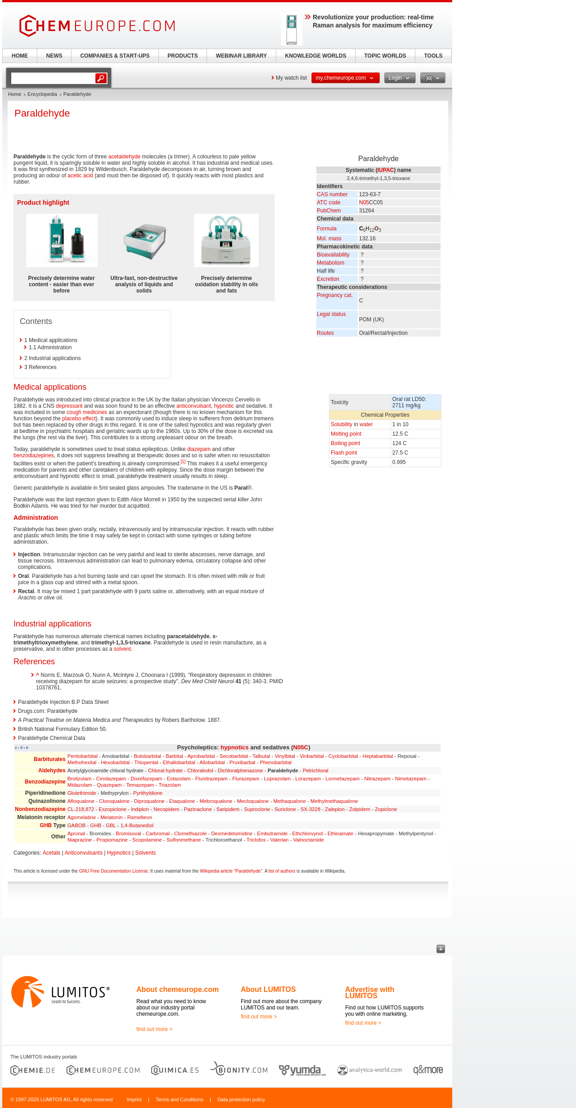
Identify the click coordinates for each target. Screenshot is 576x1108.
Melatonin (111, 817)
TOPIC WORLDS (385, 56)
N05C (300, 747)
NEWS (54, 56)
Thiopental (146, 762)
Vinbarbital (312, 756)
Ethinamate (341, 833)
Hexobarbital (115, 762)
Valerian (279, 839)
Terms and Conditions (179, 1099)
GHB (46, 825)
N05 (364, 202)
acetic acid (80, 175)
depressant (69, 406)
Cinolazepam (111, 778)
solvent (122, 649)
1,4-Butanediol (137, 825)
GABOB (77, 825)
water (366, 424)
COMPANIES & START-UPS (114, 56)
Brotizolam (80, 778)
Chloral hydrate (165, 770)
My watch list (291, 78)
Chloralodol (200, 770)
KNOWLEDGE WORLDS (315, 56)
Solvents (145, 853)
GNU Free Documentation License (113, 871)
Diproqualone (149, 801)
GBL (111, 825)
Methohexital (82, 762)
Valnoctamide (308, 839)
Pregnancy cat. (335, 295)
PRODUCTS (182, 56)
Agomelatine (82, 817)
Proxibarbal (243, 762)
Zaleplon (335, 809)
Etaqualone (182, 801)
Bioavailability (333, 255)
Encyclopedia (42, 94)
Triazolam (169, 785)
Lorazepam (308, 778)
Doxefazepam (146, 778)
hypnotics (234, 747)
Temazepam (140, 785)
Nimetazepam (411, 778)
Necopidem (166, 809)
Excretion (328, 279)
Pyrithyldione (147, 793)
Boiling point (345, 443)
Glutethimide (82, 793)
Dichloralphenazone (240, 770)
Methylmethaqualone (334, 801)
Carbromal (158, 833)
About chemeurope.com (177, 989)
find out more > (154, 1029)
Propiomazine (112, 839)
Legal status (331, 314)
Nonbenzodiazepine (40, 809)
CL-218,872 (81, 809)
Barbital (174, 756)
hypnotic (224, 406)
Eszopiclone (112, 809)
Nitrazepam (377, 778)
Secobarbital (234, 756)
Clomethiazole (190, 833)
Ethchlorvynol (307, 833)
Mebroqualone (216, 801)
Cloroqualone (114, 801)
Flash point (344, 453)
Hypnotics (119, 853)
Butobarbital (147, 756)
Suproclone (257, 809)
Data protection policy (241, 1099)
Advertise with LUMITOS (369, 993)
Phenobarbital (276, 762)
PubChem (329, 210)
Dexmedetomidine (231, 833)
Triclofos (256, 839)
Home (14, 94)
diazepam (199, 449)
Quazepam (109, 785)
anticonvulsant (193, 406)
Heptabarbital (378, 756)
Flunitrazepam (211, 778)
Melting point (346, 434)
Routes (325, 333)
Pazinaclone (198, 809)
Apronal (76, 833)
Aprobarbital (201, 756)
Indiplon (140, 809)
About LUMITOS (268, 989)
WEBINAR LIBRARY (241, 56)
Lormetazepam (342, 778)
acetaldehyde (124, 156)
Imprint (134, 1099)
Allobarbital (212, 762)
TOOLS (433, 56)
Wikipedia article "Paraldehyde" (231, 871)
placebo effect (79, 418)
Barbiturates (50, 759)
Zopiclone (386, 809)
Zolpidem (359, 809)
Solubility (341, 424)
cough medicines (87, 412)
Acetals (51, 853)
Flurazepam (245, 778)
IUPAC (386, 170)
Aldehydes (52, 770)
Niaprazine (80, 839)
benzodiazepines (34, 455)
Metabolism (330, 263)
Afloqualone (81, 801)
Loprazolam (277, 778)
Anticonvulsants (84, 853)
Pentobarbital (83, 756)
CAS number (332, 194)
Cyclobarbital (343, 756)
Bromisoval (128, 833)
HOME (20, 56)
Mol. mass (329, 238)
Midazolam (80, 785)
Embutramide (272, 833)
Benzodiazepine (45, 782)
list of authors (282, 871)
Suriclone (285, 809)
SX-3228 (310, 809)
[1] (182, 461)
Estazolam (179, 778)
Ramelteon (139, 817)
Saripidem (227, 809)
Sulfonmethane (183, 839)
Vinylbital (284, 756)
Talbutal (261, 756)
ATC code (328, 202)
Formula (327, 228)
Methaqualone (290, 801)
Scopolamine (147, 839)
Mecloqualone (253, 801)
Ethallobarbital (179, 762)
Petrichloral (315, 770)
